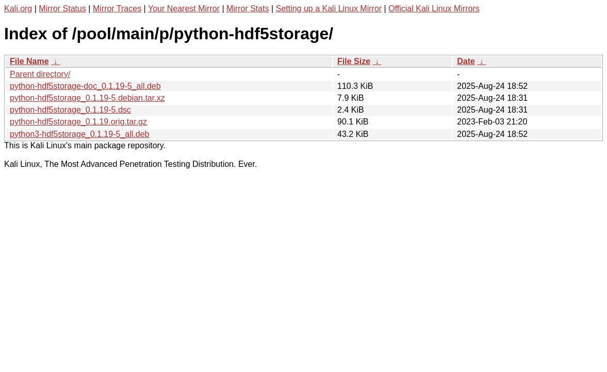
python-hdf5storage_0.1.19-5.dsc (70, 109)
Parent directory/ (40, 74)
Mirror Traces (117, 8)
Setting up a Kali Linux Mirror (329, 8)
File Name (29, 61)
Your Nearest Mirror (184, 8)
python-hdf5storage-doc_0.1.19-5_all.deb (85, 86)
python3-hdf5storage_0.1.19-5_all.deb (79, 134)
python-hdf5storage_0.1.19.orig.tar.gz (78, 121)
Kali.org (18, 8)
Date (466, 61)
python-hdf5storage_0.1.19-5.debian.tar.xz (87, 98)
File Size (353, 61)
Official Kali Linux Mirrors (434, 8)
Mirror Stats (247, 8)
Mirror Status (62, 8)
